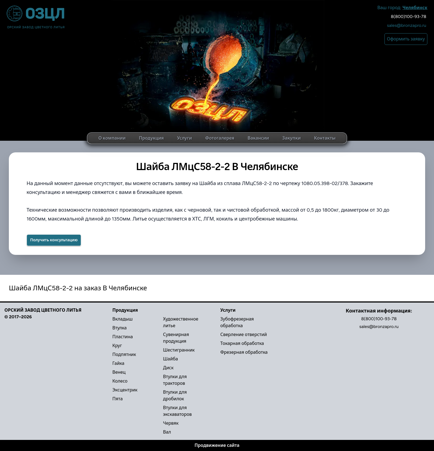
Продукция (151, 138)
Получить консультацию (54, 240)
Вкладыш (122, 319)
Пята (117, 398)
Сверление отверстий (243, 334)
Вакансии (258, 138)
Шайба (170, 359)
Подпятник (124, 354)
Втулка (119, 327)
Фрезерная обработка (244, 352)
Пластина (122, 336)
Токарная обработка (242, 343)
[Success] (54, 240)
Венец (119, 372)
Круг (117, 345)
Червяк (171, 423)
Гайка (118, 363)
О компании (112, 138)
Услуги (184, 138)
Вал (167, 432)
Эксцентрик (124, 390)
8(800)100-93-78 (408, 16)
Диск (168, 367)
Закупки (291, 138)
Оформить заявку (406, 39)
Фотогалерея (219, 138)
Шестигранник (179, 350)
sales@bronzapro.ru (406, 25)
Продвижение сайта (217, 445)
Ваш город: (402, 7)
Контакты (325, 138)
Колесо (120, 381)
